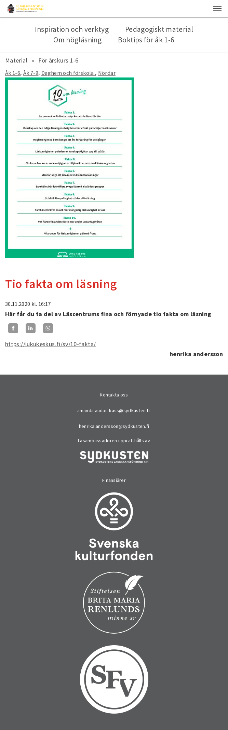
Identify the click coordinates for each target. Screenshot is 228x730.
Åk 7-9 (30, 72)
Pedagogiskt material (159, 29)
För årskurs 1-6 (58, 60)
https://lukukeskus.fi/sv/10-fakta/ (50, 344)
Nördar (107, 72)
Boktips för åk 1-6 (146, 39)
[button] (217, 8)
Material (16, 60)
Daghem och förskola (68, 72)
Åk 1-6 (12, 72)
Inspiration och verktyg (72, 29)
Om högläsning (77, 39)
